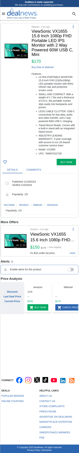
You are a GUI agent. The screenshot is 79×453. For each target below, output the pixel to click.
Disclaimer (47, 450)
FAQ (42, 437)
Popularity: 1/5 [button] (14, 210)
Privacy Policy (33, 450)
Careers (45, 427)
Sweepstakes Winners (55, 432)
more (72, 253)
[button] (39, 90)
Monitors (24, 204)
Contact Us (47, 401)
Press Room (48, 411)
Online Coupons (12, 401)
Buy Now (37, 308)
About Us (46, 395)
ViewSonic (52, 204)
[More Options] (73, 27)
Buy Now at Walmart (43, 67)
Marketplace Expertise (56, 421)
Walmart (37, 204)
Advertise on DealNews (56, 416)
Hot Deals (9, 204)
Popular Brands (12, 395)
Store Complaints (52, 406)
